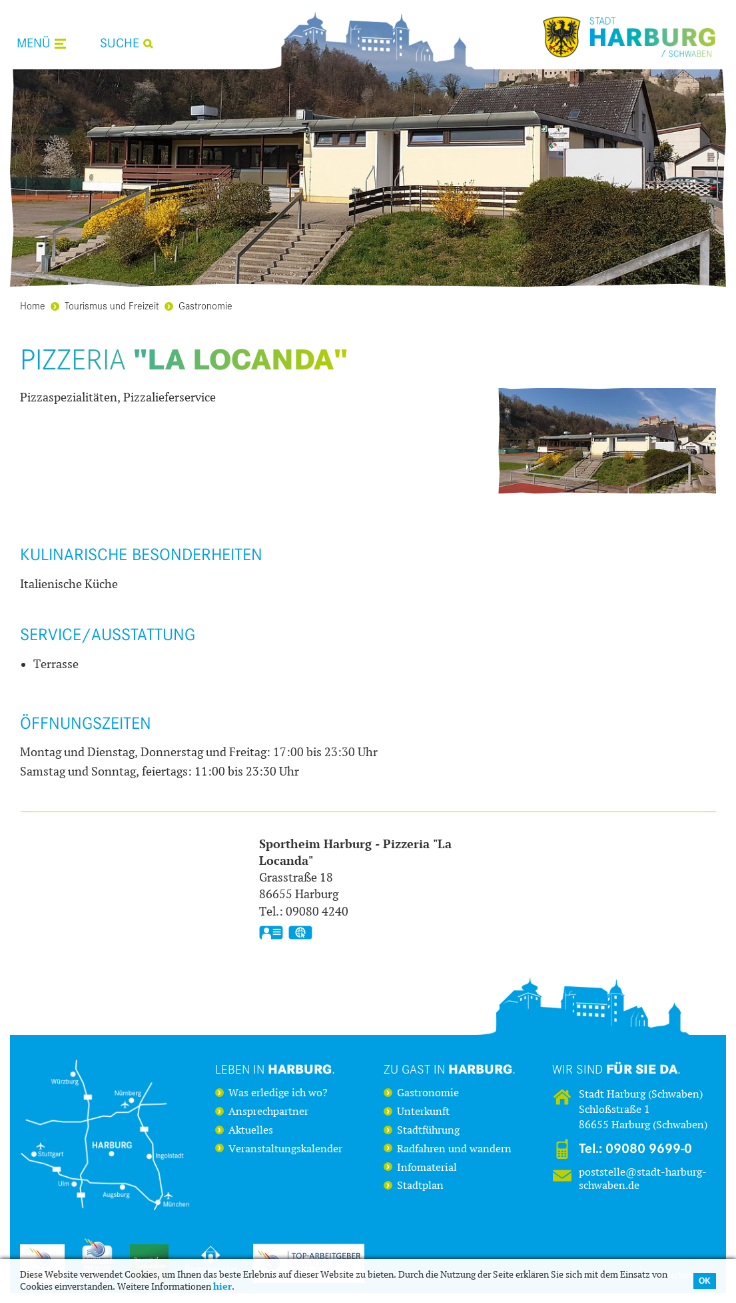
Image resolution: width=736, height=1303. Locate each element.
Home (32, 305)
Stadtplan (420, 1186)
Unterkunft (423, 1112)
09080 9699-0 (648, 1148)
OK (705, 1280)
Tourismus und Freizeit (105, 305)
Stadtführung (428, 1130)
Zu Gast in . (450, 1069)
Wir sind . (616, 1069)
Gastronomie (198, 305)
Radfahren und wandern (454, 1149)
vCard (271, 933)
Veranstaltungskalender (285, 1149)
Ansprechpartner (268, 1112)
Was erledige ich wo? (278, 1093)
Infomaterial (427, 1168)
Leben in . (275, 1069)
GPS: (300, 933)
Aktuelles (250, 1130)
